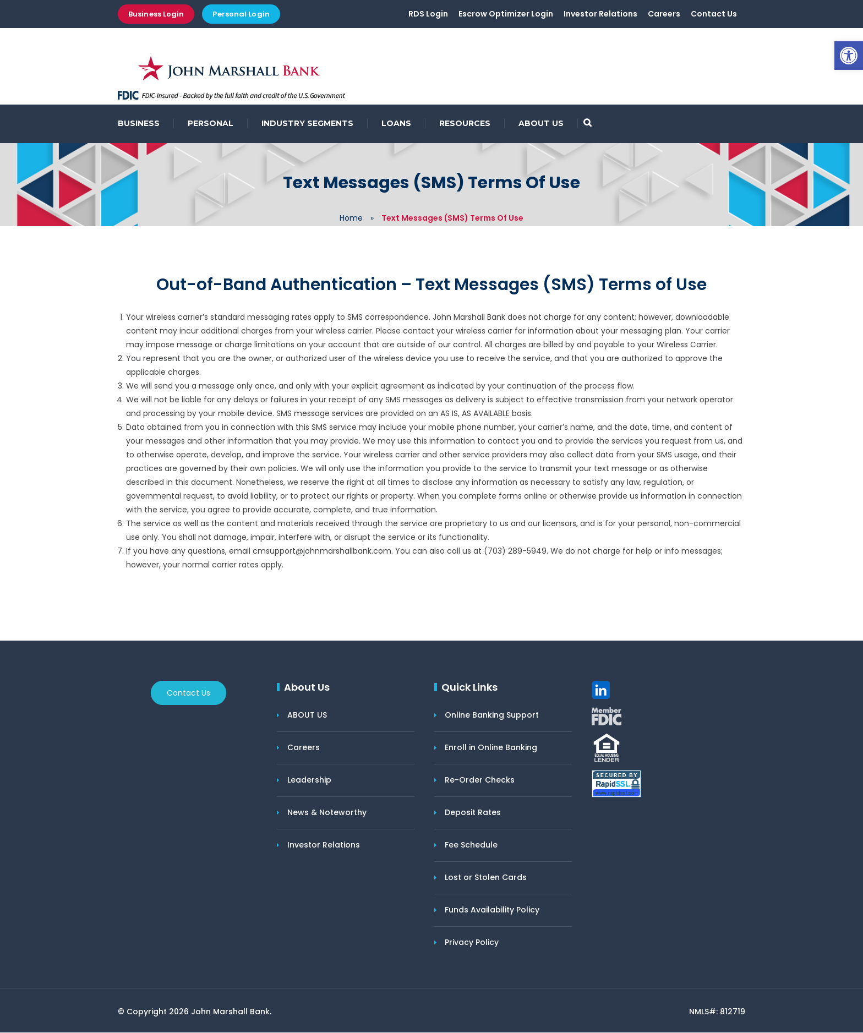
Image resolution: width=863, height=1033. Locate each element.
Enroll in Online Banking (491, 747)
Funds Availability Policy (492, 910)
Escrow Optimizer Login (505, 14)
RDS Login (428, 14)
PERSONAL (210, 124)
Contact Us (714, 14)
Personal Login (240, 14)
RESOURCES (464, 124)
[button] (848, 55)
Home (351, 218)
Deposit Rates (473, 812)
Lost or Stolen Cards (486, 877)
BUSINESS (139, 124)
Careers (664, 14)
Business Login (156, 14)
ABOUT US (541, 124)
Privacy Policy (472, 942)
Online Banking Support (492, 715)
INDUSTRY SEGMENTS (307, 124)
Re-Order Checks (480, 780)
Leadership (309, 780)
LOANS (396, 124)
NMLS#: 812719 (717, 1012)
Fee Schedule (471, 845)
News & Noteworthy (327, 812)
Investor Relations (600, 14)
